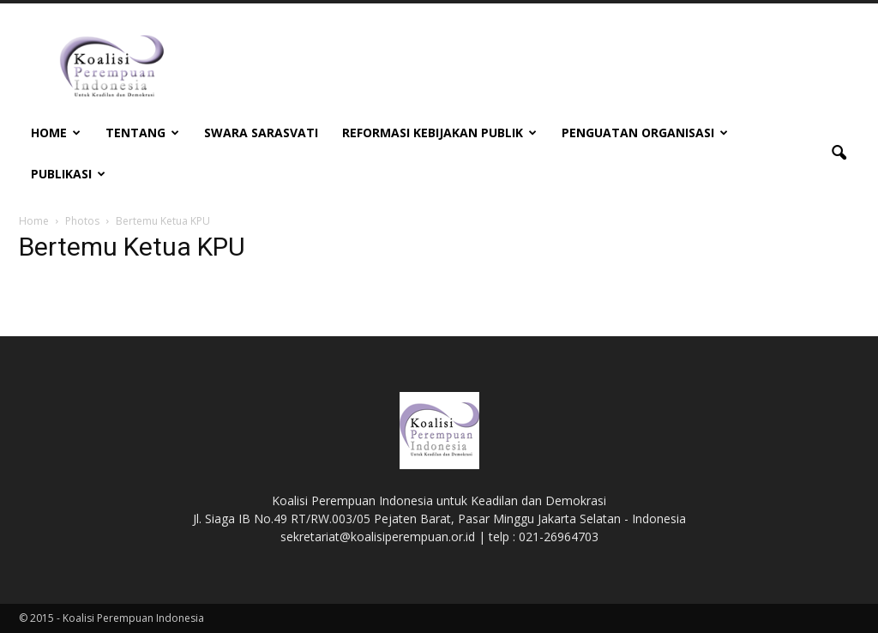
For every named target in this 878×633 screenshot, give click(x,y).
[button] (838, 153)
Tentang (142, 132)
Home (56, 132)
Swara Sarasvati (261, 132)
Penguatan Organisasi (645, 132)
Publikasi (68, 174)
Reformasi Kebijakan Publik (439, 132)
